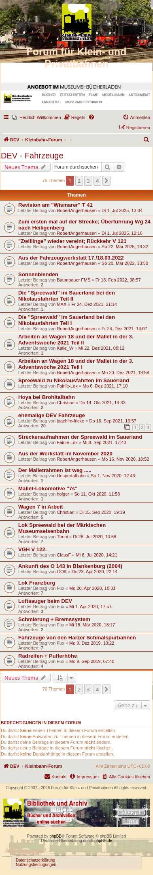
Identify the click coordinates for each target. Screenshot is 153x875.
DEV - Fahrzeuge (32, 155)
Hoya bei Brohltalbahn (46, 397)
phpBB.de (103, 840)
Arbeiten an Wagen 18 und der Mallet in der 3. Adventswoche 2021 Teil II (76, 340)
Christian (65, 402)
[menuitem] (36, 117)
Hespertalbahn (71, 475)
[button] (106, 181)
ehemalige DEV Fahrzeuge (51, 415)
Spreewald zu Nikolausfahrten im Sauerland (73, 380)
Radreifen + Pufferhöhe (47, 656)
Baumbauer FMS (73, 279)
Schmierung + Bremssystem (54, 619)
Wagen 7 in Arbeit (40, 507)
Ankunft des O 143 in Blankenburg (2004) (70, 566)
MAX (61, 304)
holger (63, 494)
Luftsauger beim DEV (45, 601)
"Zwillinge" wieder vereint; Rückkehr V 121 (72, 241)
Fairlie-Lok (67, 385)
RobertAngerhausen (76, 210)
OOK (61, 571)
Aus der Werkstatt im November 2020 (65, 453)
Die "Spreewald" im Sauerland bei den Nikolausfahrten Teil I (66, 320)
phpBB (55, 836)
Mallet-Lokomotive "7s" (48, 488)
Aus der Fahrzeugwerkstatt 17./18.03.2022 (71, 258)
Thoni (62, 536)
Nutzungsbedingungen (36, 864)
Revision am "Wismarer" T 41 (55, 205)
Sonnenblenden (38, 274)
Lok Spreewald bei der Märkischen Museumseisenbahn (62, 528)
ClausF (64, 554)
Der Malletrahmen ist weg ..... (54, 470)
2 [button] (79, 180)
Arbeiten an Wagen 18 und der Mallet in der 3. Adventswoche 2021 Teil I (76, 364)
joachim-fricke (70, 420)
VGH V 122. (32, 549)
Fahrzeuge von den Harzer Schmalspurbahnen (77, 638)
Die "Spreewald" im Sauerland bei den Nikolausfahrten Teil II (66, 296)
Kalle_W (65, 348)
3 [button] (88, 180)
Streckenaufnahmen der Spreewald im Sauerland (80, 437)
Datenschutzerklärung (35, 860)
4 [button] (97, 180)
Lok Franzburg (36, 583)
